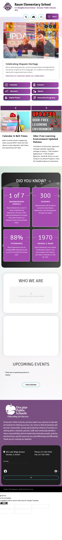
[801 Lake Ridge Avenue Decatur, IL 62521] (18, 453)
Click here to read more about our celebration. (25, 76)
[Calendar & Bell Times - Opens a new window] (14, 136)
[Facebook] (5, 471)
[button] (26, 16)
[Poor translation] (5, 503)
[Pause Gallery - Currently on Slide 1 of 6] (50, 26)
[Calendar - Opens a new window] (16, 84)
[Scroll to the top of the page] (31, 478)
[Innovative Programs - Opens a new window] (45, 97)
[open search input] (41, 16)
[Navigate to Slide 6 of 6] (46, 26)
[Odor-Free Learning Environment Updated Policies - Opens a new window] (45, 139)
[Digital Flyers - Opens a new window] (16, 97)
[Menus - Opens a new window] (45, 91)
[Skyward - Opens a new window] (16, 91)
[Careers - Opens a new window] (45, 84)
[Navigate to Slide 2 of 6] (54, 26)
